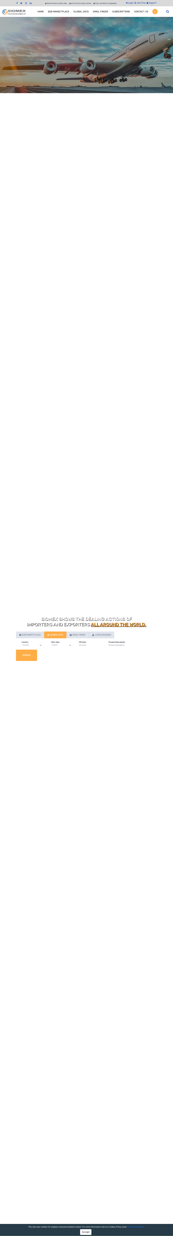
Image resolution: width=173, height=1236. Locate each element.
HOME (40, 11)
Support (152, 3)
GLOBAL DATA (81, 11)
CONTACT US (141, 11)
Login (129, 3)
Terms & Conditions (135, 1227)
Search (26, 655)
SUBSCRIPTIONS (121, 11)
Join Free (140, 3)
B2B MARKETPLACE (58, 11)
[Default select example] (33, 645)
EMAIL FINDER (100, 11)
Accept (86, 1232)
